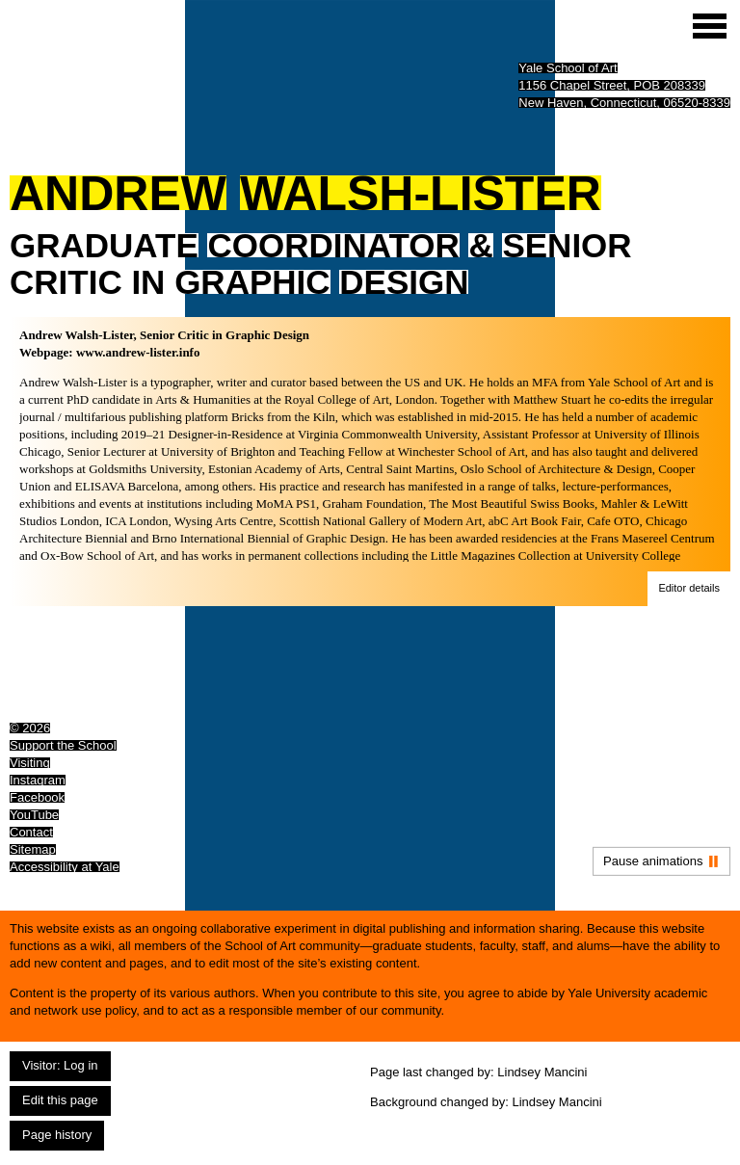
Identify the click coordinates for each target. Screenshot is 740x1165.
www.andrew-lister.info (138, 352)
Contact (31, 832)
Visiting (30, 762)
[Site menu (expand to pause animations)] (709, 26)
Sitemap (33, 849)
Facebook (37, 797)
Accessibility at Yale (64, 867)
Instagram (38, 780)
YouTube (34, 815)
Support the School (63, 745)
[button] (689, 588)
